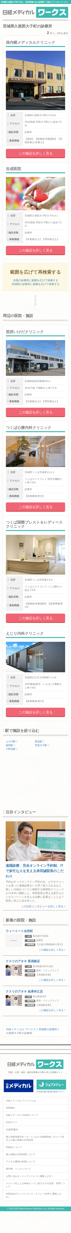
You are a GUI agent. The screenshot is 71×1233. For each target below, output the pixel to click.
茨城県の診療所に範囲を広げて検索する (35, 284)
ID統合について (14, 1147)
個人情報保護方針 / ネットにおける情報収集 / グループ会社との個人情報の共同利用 (35, 1138)
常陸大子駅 (42, 745)
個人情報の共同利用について (20, 1154)
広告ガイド (11, 1122)
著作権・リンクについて (18, 1168)
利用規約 (10, 1107)
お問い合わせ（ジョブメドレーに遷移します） (30, 1176)
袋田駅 (10, 745)
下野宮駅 (11, 749)
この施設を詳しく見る (36, 153)
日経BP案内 (12, 1129)
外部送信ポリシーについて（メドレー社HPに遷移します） (33, 1195)
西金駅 (39, 741)
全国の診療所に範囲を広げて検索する (35, 280)
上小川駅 (11, 741)
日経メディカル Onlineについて (22, 1115)
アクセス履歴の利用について (20, 1161)
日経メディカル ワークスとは (21, 1100)
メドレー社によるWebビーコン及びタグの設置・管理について (35, 1185)
